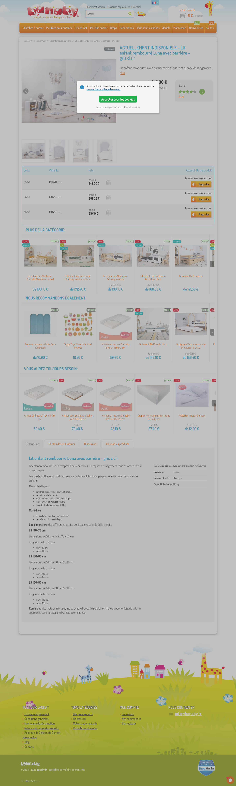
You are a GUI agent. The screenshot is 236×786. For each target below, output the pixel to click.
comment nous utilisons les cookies (103, 89)
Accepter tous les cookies (118, 99)
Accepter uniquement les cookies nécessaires (118, 107)
